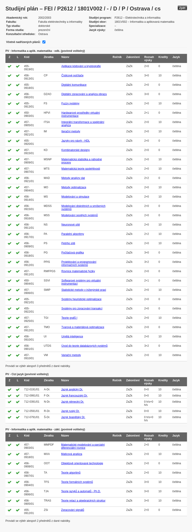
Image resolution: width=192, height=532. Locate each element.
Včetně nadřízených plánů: (23, 42)
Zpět (182, 8)
